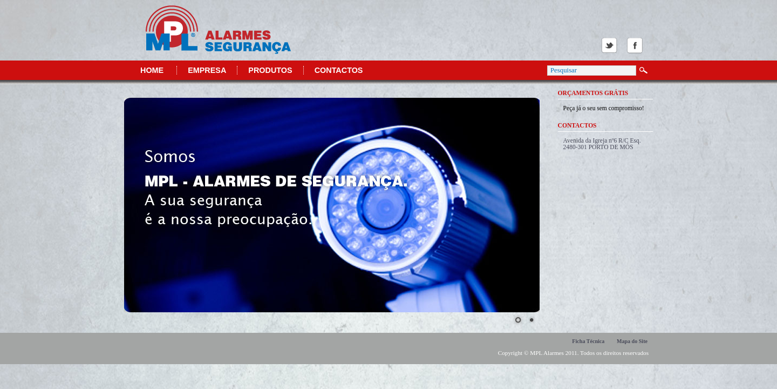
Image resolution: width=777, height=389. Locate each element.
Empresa (207, 70)
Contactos (339, 70)
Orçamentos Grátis (593, 93)
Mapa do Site (632, 341)
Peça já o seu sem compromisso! (603, 108)
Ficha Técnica (588, 341)
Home (151, 70)
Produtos (270, 70)
